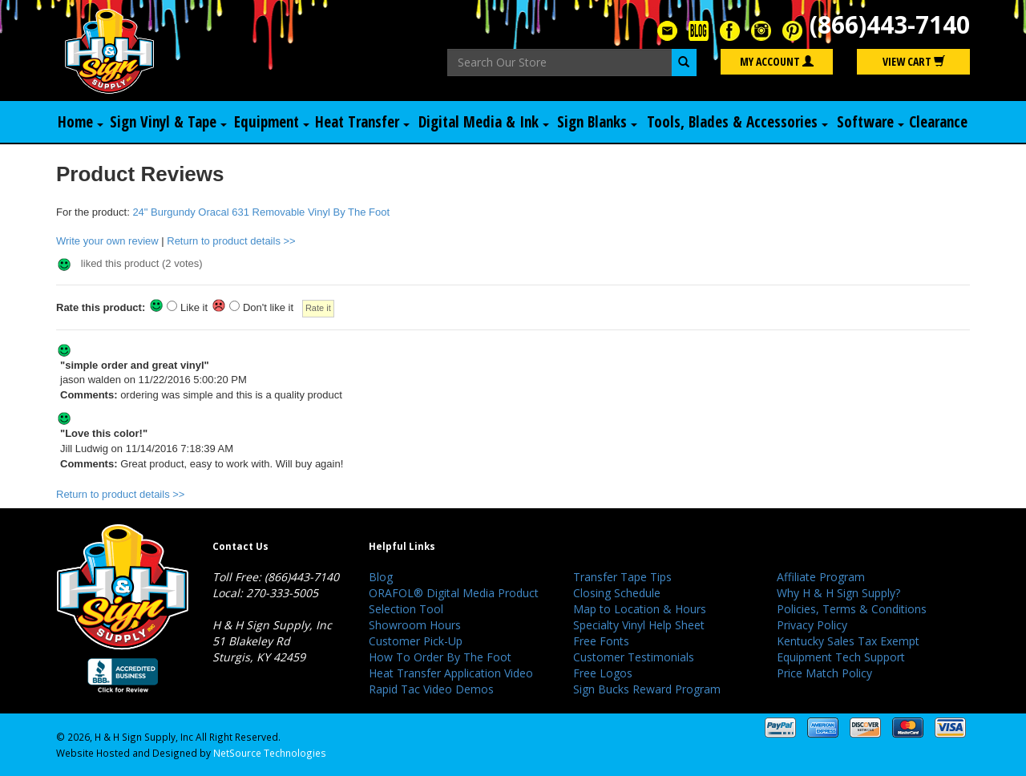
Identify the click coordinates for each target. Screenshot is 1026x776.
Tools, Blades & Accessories (737, 121)
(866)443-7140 (890, 24)
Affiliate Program (821, 576)
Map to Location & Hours (639, 608)
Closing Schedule (616, 592)
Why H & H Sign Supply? (838, 592)
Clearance (938, 121)
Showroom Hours (415, 625)
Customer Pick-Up (416, 641)
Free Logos (602, 673)
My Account (777, 61)
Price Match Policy (824, 673)
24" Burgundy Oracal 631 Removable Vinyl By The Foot (261, 212)
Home (80, 121)
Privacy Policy (812, 625)
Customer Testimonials (633, 657)
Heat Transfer (362, 121)
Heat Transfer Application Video (451, 673)
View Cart (914, 61)
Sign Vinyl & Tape (168, 121)
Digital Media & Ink (483, 121)
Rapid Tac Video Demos (431, 689)
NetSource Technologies (269, 752)
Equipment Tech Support (841, 657)
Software (870, 121)
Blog (381, 576)
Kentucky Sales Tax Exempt (848, 641)
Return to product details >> (231, 241)
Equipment (271, 121)
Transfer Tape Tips (622, 576)
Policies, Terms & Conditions (852, 608)
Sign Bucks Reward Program (647, 689)
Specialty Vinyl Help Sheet (639, 625)
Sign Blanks (597, 121)
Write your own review (107, 241)
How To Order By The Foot (440, 657)
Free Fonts (601, 641)
